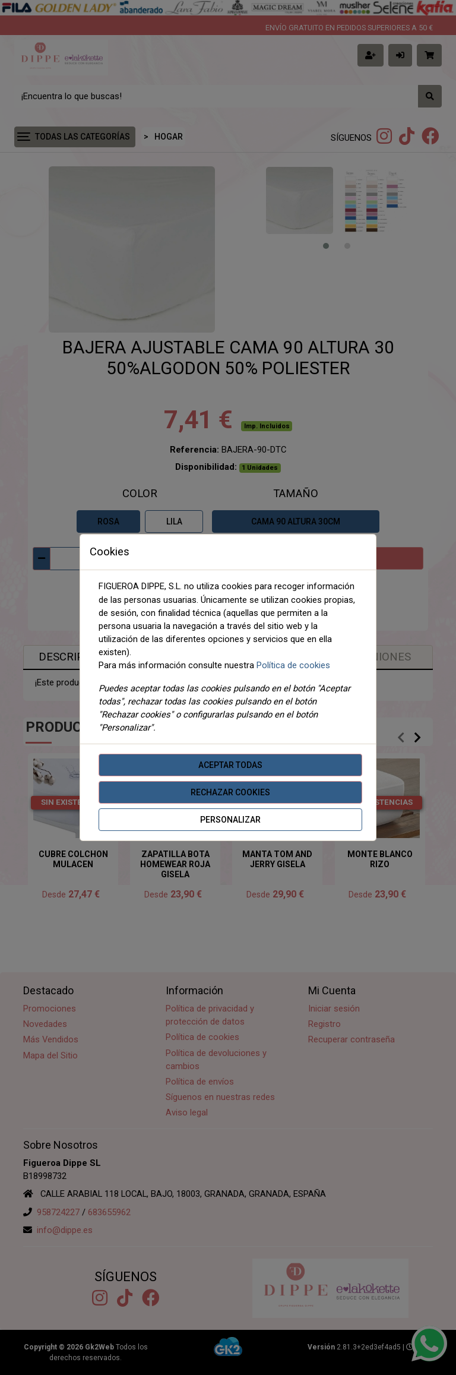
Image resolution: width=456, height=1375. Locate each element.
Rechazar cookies (230, 792)
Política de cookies (293, 665)
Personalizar (230, 819)
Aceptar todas (230, 765)
